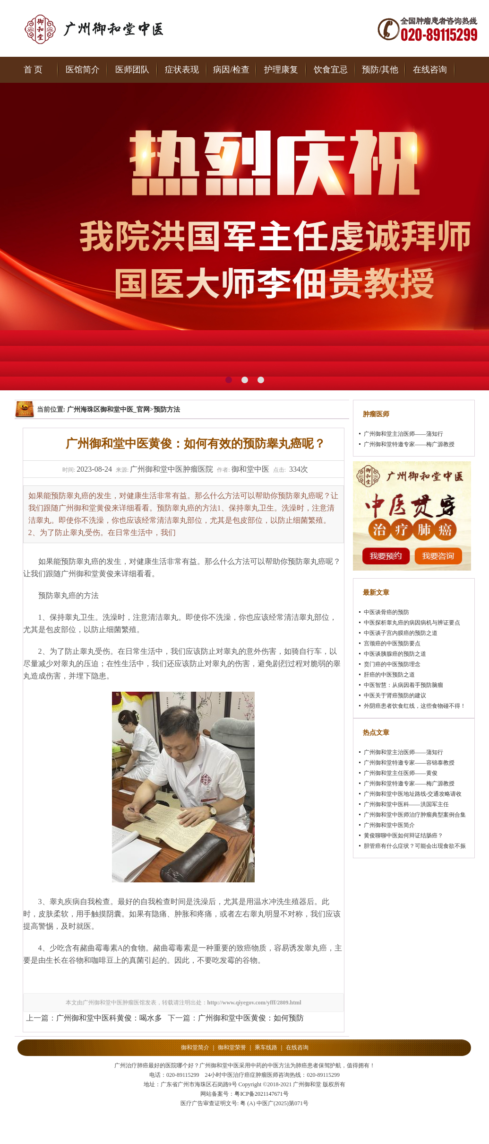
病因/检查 (231, 69)
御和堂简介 (195, 1047)
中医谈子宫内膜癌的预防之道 (401, 633)
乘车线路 (266, 1047)
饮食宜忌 (331, 69)
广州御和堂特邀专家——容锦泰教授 (409, 762)
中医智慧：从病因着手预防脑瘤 (403, 685)
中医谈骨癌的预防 (386, 612)
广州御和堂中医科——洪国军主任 (406, 804)
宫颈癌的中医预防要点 (392, 643)
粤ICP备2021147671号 (261, 1094)
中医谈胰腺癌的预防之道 (395, 654)
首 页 (33, 69)
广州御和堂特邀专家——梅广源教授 (409, 444)
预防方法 (167, 409)
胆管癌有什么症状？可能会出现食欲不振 (415, 846)
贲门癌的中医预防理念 (392, 664)
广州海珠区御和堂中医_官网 (108, 409)
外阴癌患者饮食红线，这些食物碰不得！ (415, 706)
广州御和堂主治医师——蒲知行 (403, 434)
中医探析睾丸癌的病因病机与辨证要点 (412, 622)
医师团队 (132, 69)
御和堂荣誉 (232, 1047)
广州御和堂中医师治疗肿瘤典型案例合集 (415, 814)
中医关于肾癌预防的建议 (395, 695)
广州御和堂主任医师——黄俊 (401, 773)
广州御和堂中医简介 (389, 825)
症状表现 (182, 69)
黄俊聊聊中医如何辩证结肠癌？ (403, 835)
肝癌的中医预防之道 (389, 674)
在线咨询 (430, 69)
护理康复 (281, 69)
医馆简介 (83, 69)
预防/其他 (380, 69)
